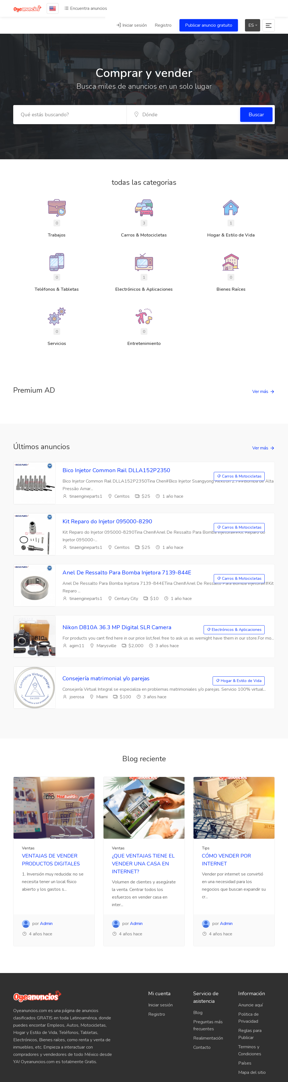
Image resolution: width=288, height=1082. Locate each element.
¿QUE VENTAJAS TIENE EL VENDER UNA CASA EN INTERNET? (143, 864)
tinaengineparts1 (82, 496)
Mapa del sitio (252, 1072)
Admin (46, 923)
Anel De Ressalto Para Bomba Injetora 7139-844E (126, 572)
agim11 (73, 646)
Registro (163, 25)
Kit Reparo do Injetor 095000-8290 (107, 521)
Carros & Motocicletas (239, 476)
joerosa (73, 697)
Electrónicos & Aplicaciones (234, 629)
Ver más (260, 391)
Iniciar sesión (131, 25)
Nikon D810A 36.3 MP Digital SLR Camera (116, 627)
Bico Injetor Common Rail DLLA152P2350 (116, 470)
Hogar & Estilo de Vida (239, 680)
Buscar (256, 114)
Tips (206, 848)
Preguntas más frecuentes (208, 1025)
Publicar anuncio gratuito (208, 25)
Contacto (202, 1047)
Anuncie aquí (250, 1005)
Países (244, 1063)
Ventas (28, 848)
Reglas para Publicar (250, 1034)
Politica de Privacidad (248, 1017)
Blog (197, 1013)
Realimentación (208, 1038)
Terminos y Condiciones (249, 1050)
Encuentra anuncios (85, 8)
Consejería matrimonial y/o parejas (106, 678)
